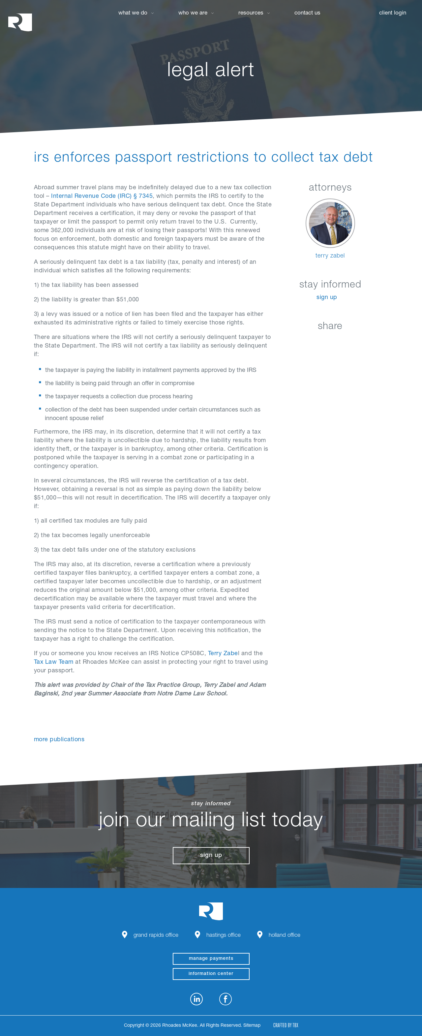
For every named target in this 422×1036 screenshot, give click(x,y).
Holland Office (284, 935)
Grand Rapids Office (156, 935)
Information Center (211, 974)
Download (363, 342)
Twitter (330, 342)
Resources (250, 13)
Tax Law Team (54, 662)
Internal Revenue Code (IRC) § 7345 (102, 196)
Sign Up (326, 298)
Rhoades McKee (20, 22)
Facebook (314, 342)
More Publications (59, 740)
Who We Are (192, 13)
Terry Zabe (223, 654)
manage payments (211, 959)
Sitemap (251, 1025)
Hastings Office (223, 935)
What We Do (132, 13)
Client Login (392, 13)
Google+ (347, 342)
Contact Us (307, 13)
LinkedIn (297, 342)
